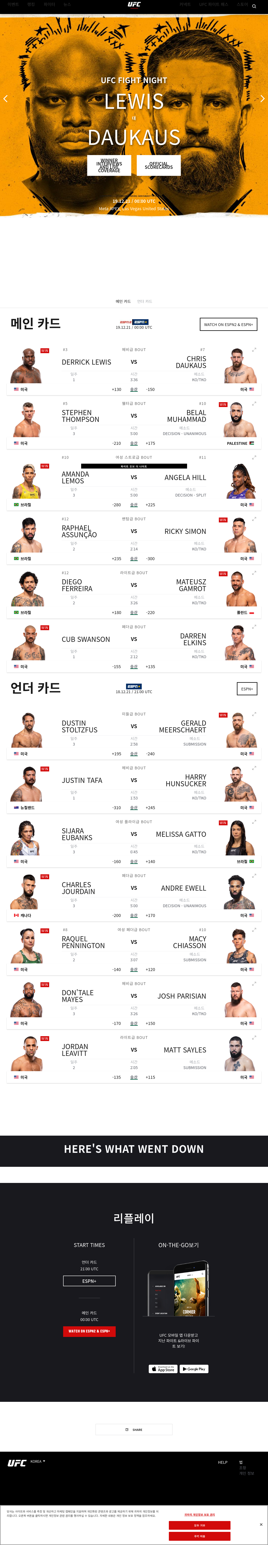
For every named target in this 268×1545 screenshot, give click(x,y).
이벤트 (12, 16)
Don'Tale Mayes (78, 1000)
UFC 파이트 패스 (219, 16)
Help (223, 1462)
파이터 (46, 16)
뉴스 (62, 16)
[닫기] (261, 1524)
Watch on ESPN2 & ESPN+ (228, 324)
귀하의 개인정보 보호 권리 (199, 1515)
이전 (7, 98)
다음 (261, 98)
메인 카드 (123, 301)
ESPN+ (247, 688)
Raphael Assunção (79, 535)
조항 (242, 1467)
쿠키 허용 (199, 1536)
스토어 (243, 16)
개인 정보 (246, 1473)
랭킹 (28, 16)
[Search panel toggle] (254, 16)
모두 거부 (199, 1525)
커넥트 (193, 16)
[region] (134, 1525)
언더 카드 (144, 301)
